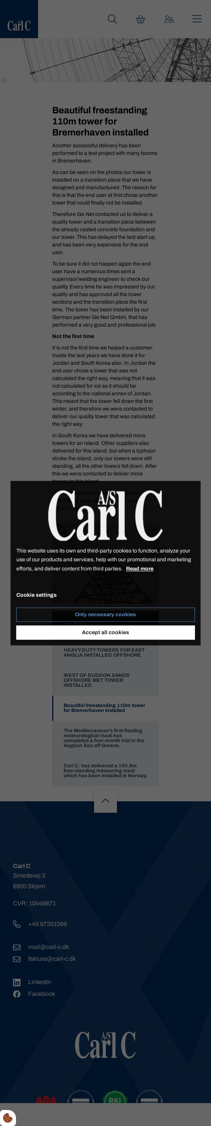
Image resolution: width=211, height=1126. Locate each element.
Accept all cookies (105, 632)
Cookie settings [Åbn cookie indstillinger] (36, 595)
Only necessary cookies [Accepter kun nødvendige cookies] (105, 614)
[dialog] (106, 563)
